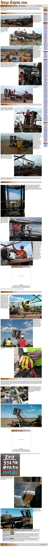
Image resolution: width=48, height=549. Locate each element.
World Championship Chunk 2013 (6, 532)
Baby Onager (45, 40)
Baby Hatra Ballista (45, 38)
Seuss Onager (45, 129)
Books (45, 146)
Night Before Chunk (45, 130)
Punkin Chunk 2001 (45, 111)
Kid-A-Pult (45, 46)
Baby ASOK (45, 43)
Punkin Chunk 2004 (45, 99)
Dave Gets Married (45, 135)
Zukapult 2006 (45, 92)
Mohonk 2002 (45, 106)
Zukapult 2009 (45, 80)
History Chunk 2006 (45, 94)
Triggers (45, 54)
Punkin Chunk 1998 (45, 120)
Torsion (45, 12)
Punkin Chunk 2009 (45, 79)
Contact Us (45, 20)
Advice (45, 57)
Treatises (45, 13)
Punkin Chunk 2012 (45, 72)
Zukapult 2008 (45, 86)
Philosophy (45, 15)
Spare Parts (45, 122)
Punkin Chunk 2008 (45, 84)
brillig (3, 545)
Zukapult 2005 (45, 98)
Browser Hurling (45, 140)
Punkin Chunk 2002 (45, 105)
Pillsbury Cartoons (45, 132)
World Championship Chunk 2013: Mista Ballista (6, 535)
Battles (45, 59)
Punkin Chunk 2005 (45, 96)
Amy (33, 241)
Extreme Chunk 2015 (45, 66)
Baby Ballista (45, 33)
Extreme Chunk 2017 (45, 62)
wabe (17, 545)
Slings (45, 53)
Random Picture (45, 123)
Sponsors (45, 19)
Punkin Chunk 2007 (45, 87)
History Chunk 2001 (45, 115)
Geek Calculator (45, 138)
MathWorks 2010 (45, 77)
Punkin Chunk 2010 (45, 75)
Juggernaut (45, 27)
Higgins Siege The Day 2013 (45, 69)
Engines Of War (45, 23)
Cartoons (45, 133)
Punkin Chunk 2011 (45, 73)
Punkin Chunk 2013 (45, 10)
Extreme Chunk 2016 (45, 64)
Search (45, 141)
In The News (45, 18)
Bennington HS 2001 (45, 110)
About (45, 14)
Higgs (45, 30)
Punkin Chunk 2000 (45, 117)
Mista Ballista (15, 285)
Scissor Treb (45, 45)
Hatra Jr (45, 39)
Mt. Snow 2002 (45, 108)
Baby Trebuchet (45, 25)
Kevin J (6, 221)
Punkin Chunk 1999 (45, 118)
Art (45, 125)
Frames (45, 52)
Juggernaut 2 (45, 29)
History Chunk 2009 (45, 82)
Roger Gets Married (45, 137)
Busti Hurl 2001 (45, 113)
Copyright (2, 544)
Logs (45, 17)
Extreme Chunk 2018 (45, 60)
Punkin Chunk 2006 (45, 91)
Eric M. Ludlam (9, 544)
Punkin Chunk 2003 (45, 101)
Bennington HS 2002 (45, 103)
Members (45, 16)
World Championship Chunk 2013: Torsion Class (6, 539)
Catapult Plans (45, 145)
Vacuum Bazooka (45, 48)
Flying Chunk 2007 (45, 89)
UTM (45, 42)
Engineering (45, 51)
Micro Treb (45, 24)
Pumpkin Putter (45, 32)
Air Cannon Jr (45, 49)
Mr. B (45, 11)
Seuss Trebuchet (45, 127)
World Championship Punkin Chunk (20, 286)
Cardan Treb (45, 44)
